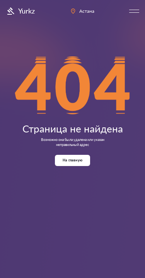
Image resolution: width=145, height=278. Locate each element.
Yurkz (20, 11)
